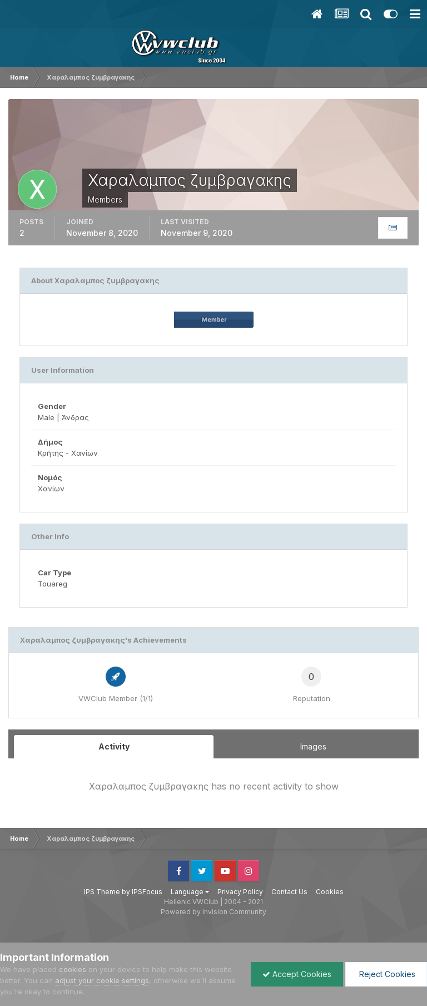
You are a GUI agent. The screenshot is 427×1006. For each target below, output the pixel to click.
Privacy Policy (240, 891)
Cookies (330, 891)
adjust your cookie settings (102, 980)
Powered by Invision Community (213, 912)
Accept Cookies (296, 974)
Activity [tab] (114, 746)
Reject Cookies (386, 974)
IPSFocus (147, 891)
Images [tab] (313, 746)
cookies (72, 969)
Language (190, 891)
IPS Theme (102, 891)
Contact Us (289, 891)
